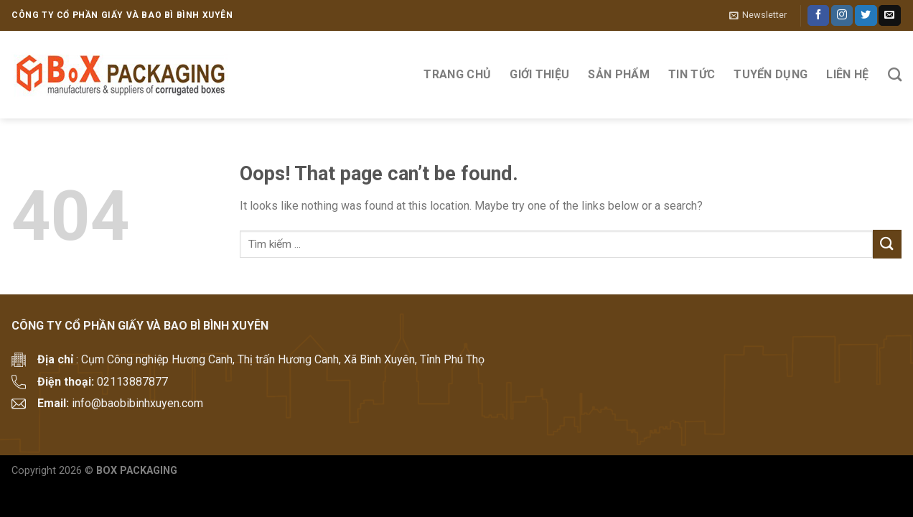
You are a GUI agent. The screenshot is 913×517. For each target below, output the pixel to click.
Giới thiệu (539, 74)
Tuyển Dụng (770, 74)
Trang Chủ (457, 74)
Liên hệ (847, 74)
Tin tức (691, 74)
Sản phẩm (619, 74)
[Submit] (887, 244)
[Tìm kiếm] (895, 74)
